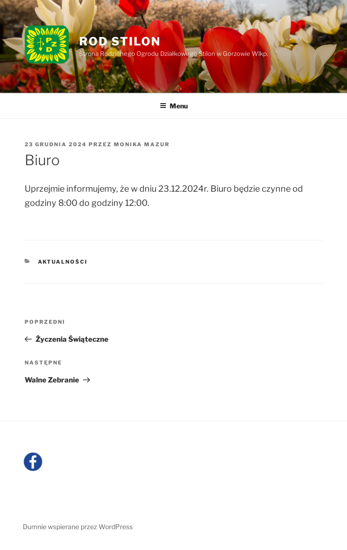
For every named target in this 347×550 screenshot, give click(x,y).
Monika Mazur (142, 144)
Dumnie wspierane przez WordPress (78, 527)
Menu (174, 106)
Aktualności (63, 261)
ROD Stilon (119, 41)
